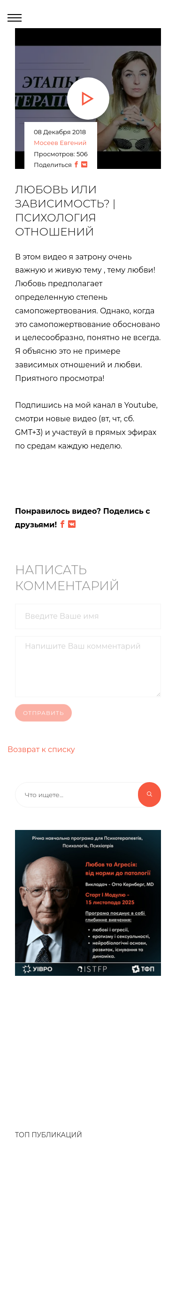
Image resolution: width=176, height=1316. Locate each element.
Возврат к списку (41, 749)
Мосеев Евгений (60, 142)
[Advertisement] (88, 1048)
